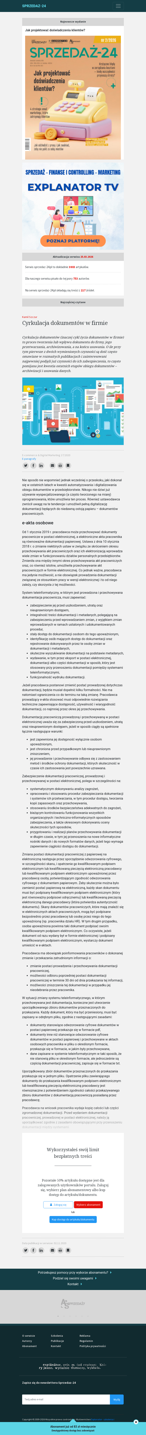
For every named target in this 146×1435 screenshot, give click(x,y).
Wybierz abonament (88, 1204)
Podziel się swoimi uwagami (73, 1278)
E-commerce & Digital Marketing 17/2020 (46, 455)
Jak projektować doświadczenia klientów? (55, 30)
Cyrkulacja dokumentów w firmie (65, 322)
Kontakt (72, 1284)
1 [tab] (58, 1316)
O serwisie (28, 1335)
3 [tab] (70, 1316)
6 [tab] (88, 1316)
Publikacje (57, 1341)
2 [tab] (64, 1316)
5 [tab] (82, 1316)
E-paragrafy (29, 459)
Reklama (85, 1335)
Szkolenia (57, 1335)
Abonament (29, 1346)
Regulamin (86, 1341)
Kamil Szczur (29, 317)
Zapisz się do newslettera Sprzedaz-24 (49, 1383)
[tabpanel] (73, 1303)
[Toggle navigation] (118, 6)
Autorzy (27, 1341)
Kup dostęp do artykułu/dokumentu (73, 1219)
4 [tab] (76, 1316)
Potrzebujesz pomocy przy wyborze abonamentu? (73, 1272)
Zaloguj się (58, 1204)
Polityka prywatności (93, 1346)
